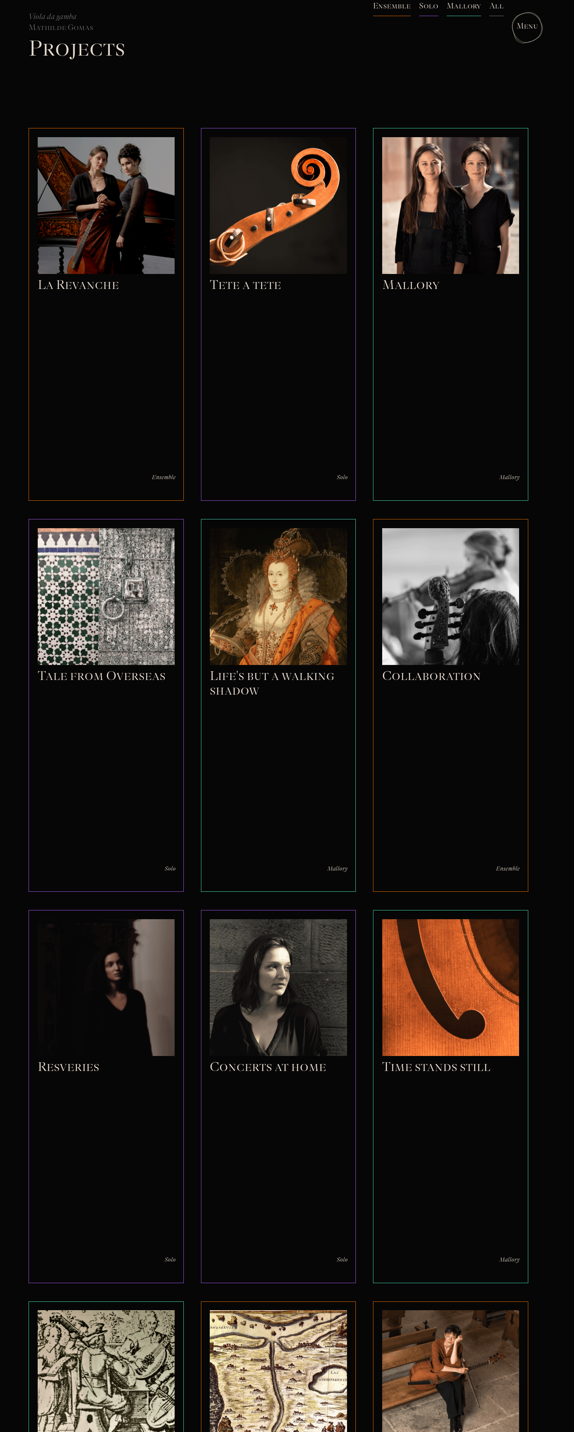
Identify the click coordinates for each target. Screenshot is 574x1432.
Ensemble (164, 477)
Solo (342, 477)
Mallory (509, 477)
